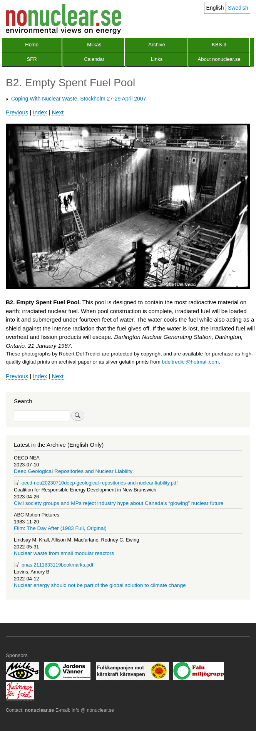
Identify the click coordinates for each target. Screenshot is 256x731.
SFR (32, 59)
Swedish (238, 8)
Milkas (94, 44)
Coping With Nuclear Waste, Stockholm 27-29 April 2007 (78, 99)
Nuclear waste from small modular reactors (64, 553)
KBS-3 (219, 44)
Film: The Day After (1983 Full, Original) (60, 528)
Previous (17, 112)
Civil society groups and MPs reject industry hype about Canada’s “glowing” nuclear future (119, 503)
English (215, 8)
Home (31, 44)
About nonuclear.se (219, 59)
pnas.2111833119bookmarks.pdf (57, 565)
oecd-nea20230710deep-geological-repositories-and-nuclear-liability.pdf (99, 483)
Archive (156, 44)
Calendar (94, 59)
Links (156, 59)
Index (40, 112)
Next (58, 112)
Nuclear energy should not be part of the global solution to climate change (100, 585)
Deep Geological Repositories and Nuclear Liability (73, 471)
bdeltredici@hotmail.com (190, 362)
